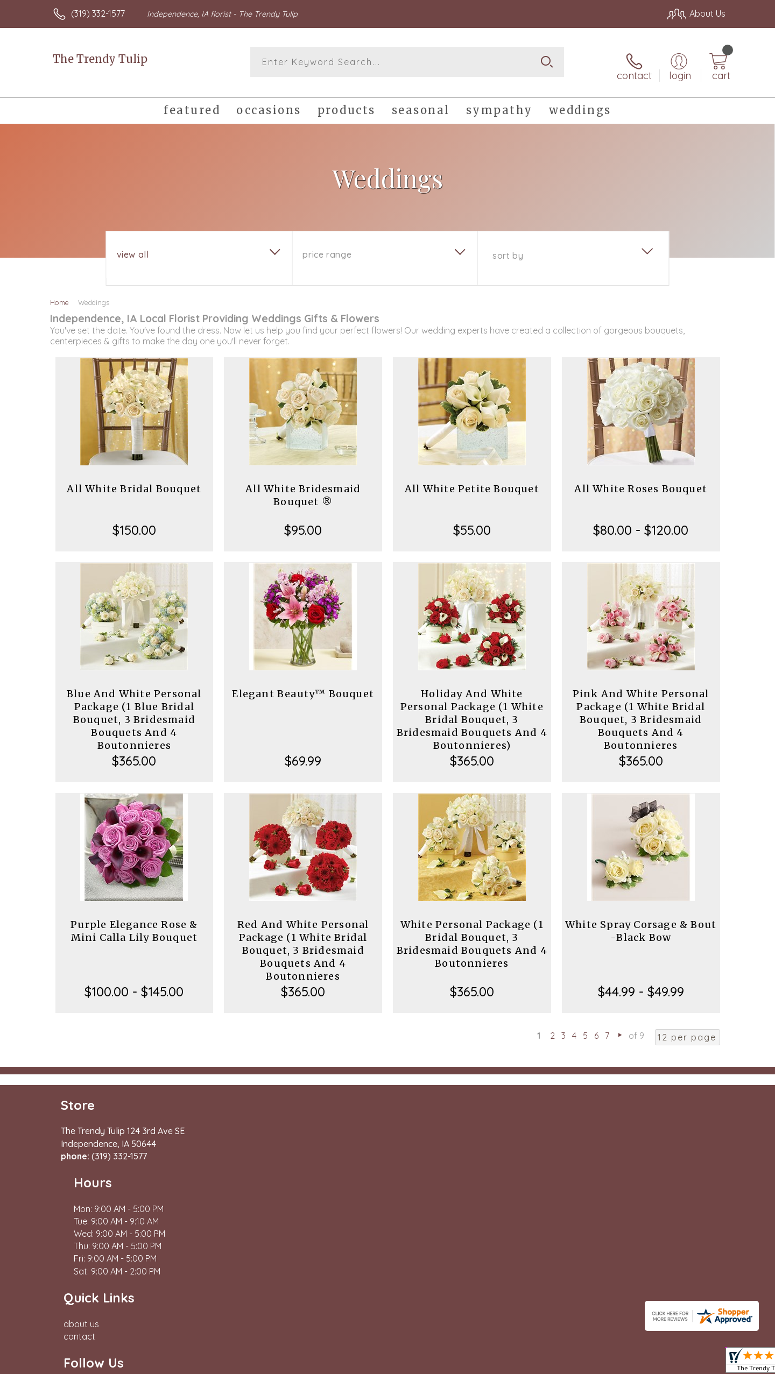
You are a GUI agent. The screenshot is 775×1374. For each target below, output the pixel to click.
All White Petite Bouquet (472, 481)
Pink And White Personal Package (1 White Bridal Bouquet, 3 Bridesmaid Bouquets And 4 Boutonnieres (641, 712)
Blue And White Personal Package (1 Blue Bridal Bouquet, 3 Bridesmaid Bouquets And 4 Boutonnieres (134, 712)
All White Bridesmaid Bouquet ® (303, 487)
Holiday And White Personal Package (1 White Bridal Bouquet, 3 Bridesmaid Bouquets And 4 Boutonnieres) (472, 712)
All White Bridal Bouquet (134, 481)
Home (59, 295)
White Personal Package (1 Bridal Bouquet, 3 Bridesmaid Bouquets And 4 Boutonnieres (472, 936)
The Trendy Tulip (100, 59)
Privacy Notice (553, 1337)
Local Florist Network (630, 1337)
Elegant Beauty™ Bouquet (303, 686)
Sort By (507, 248)
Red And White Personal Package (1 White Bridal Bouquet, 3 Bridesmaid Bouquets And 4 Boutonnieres (303, 943)
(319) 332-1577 (98, 13)
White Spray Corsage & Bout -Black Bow (640, 923)
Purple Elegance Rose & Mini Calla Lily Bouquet (134, 923)
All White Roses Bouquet (640, 481)
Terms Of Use (490, 1337)
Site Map (696, 1337)
